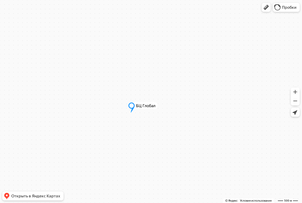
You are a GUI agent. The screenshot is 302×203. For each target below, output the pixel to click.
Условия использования (256, 200)
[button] (266, 7)
